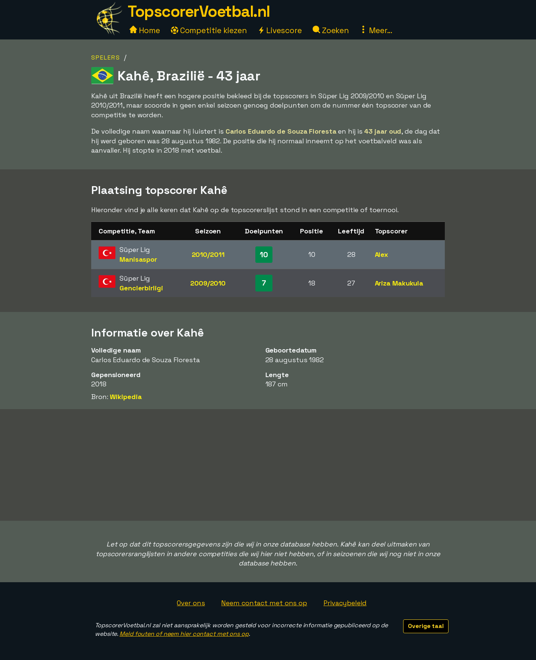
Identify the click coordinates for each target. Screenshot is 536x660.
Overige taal (426, 626)
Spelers (105, 57)
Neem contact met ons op (264, 603)
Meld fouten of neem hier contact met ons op (184, 634)
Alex (382, 254)
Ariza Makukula (399, 283)
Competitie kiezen (209, 30)
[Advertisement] (268, 465)
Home (145, 30)
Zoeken (331, 30)
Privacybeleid (345, 603)
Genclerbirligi (141, 288)
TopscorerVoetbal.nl (199, 11)
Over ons (191, 603)
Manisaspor (138, 259)
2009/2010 (208, 283)
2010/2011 (208, 254)
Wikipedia (125, 396)
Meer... (376, 30)
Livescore (280, 30)
